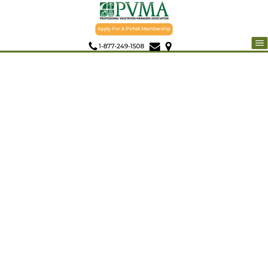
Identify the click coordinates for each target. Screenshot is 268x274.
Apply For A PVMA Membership (134, 29)
